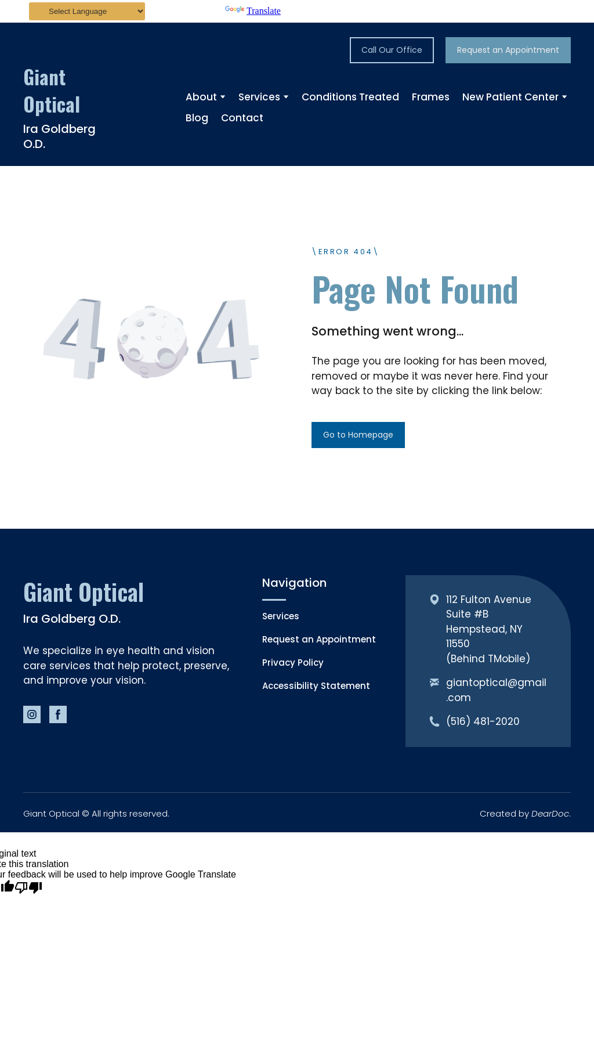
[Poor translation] (28, 888)
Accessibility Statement (316, 686)
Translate (253, 11)
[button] (392, 50)
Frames (431, 97)
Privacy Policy (293, 662)
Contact (242, 118)
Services (259, 97)
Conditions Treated (350, 97)
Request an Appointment (319, 639)
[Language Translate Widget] (87, 11)
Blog (197, 118)
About (201, 97)
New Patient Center (510, 97)
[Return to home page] (65, 90)
